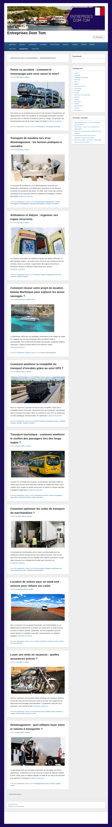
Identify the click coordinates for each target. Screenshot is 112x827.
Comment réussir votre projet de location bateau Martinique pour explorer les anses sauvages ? (37, 292)
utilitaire (58, 783)
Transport (52, 783)
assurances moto (39, 711)
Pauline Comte (30, 299)
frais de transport (39, 568)
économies (43, 641)
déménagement (24, 203)
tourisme (66, 44)
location (46, 783)
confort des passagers (55, 495)
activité (76, 73)
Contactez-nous (13, 804)
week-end (19, 643)
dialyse (44, 274)
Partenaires (35, 49)
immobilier (43, 44)
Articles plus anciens (14, 794)
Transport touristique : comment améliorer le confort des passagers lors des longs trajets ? (37, 438)
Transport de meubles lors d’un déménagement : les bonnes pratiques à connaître (36, 142)
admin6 (27, 77)
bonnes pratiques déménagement (44, 202)
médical (83, 44)
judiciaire (77, 97)
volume (12, 785)
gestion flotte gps (39, 421)
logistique (48, 568)
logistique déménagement (37, 203)
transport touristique (24, 497)
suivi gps (19, 423)
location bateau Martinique (48, 352)
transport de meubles (52, 203)
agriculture (12, 44)
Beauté (92, 44)
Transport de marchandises (35, 570)
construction (32, 44)
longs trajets (14, 497)
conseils (36, 641)
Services (22, 44)
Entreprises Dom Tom (26, 33)
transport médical (22, 276)
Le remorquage (38, 126)
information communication (82, 95)
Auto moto (12, 49)
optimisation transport (52, 421)
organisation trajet (52, 274)
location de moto (50, 711)
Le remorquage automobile (52, 126)
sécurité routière (20, 713)
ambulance (37, 274)
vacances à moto (31, 713)
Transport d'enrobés (29, 423)
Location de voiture (53, 641)
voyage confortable (37, 497)
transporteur (23, 49)
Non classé (77, 101)
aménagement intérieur (81, 77)
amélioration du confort (41, 495)
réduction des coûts (20, 570)
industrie (75, 44)
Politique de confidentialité (16, 806)
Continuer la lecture (55, 121)
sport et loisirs (54, 44)
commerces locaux (79, 86)
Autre (75, 82)
